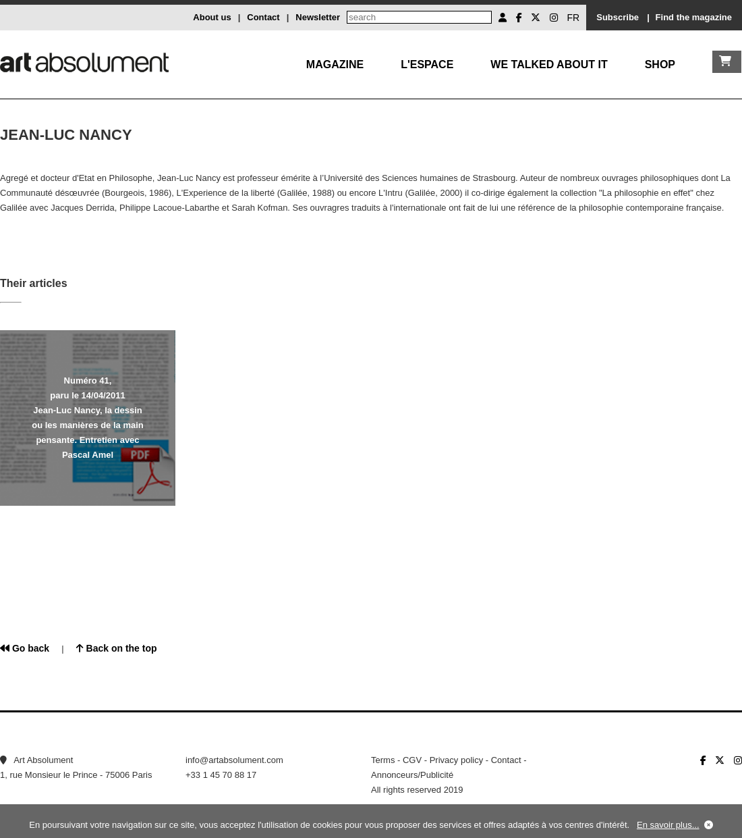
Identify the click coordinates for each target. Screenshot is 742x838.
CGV (412, 760)
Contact (263, 17)
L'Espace (427, 64)
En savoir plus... (668, 825)
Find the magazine (694, 17)
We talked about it (548, 64)
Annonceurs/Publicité (412, 775)
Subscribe (617, 17)
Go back (24, 648)
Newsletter (317, 17)
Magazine (335, 64)
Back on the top (116, 648)
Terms (383, 760)
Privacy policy (456, 760)
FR (573, 17)
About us (212, 17)
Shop (660, 64)
